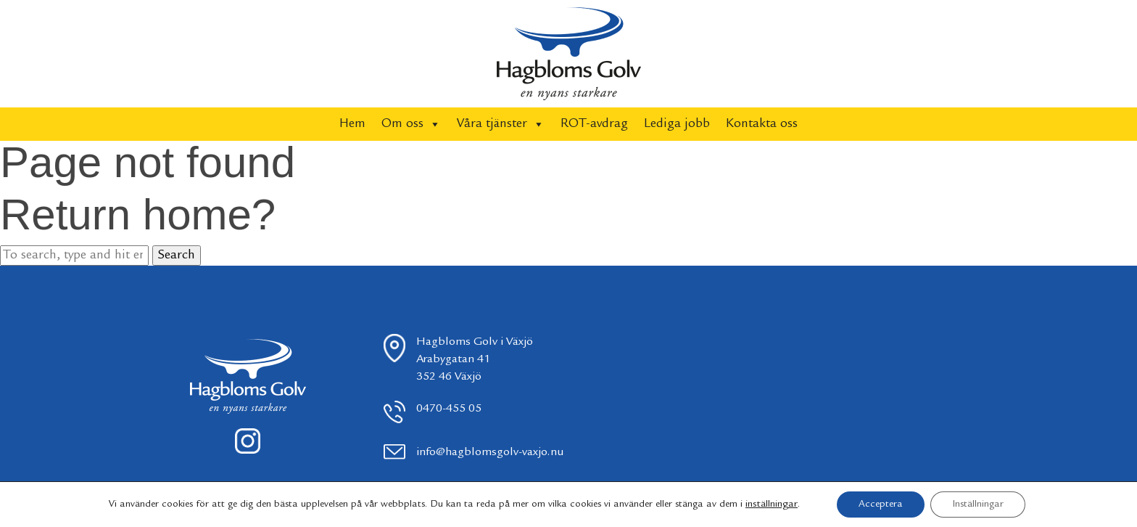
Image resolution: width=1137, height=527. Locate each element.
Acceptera (881, 504)
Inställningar (978, 504)
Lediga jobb (677, 124)
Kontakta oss (762, 124)
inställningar (771, 504)
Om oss (411, 124)
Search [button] (176, 256)
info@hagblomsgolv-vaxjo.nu (490, 452)
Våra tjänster (501, 124)
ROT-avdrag (594, 124)
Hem (352, 124)
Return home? (138, 214)
